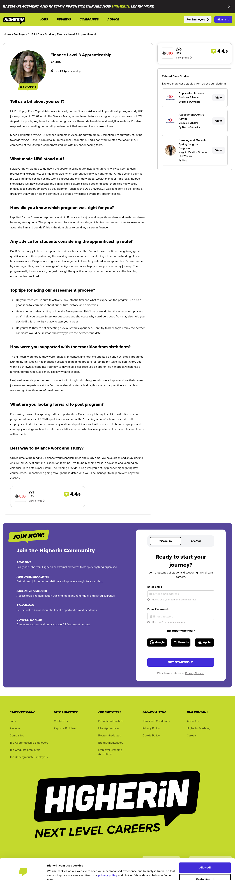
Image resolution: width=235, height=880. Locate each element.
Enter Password (158, 609)
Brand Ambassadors (110, 743)
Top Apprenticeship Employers (29, 743)
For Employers (198, 19)
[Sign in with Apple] (204, 642)
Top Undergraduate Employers (29, 757)
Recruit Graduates (109, 735)
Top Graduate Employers (25, 750)
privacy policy (107, 858)
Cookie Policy (151, 735)
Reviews (15, 728)
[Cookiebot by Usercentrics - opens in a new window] (23, 873)
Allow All (205, 850)
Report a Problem (65, 728)
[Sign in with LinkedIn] (180, 642)
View (218, 97)
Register (165, 541)
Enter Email (155, 587)
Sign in (196, 541)
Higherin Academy (198, 728)
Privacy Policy (151, 728)
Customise (205, 862)
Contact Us (61, 721)
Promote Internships (110, 721)
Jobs (13, 721)
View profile (37, 500)
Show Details (55, 872)
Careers (192, 735)
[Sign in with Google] (157, 642)
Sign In (223, 19)
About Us (193, 721)
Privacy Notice (194, 673)
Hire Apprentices (108, 728)
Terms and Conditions (156, 721)
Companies (17, 735)
